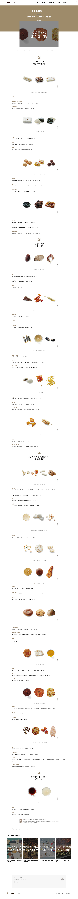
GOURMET (51, 2)
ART (37, 2)
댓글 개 (13, 872)
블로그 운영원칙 (68, 893)
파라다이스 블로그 (18, 878)
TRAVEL (44, 2)
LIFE (59, 2)
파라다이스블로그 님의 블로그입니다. (21, 879)
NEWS (64, 2)
